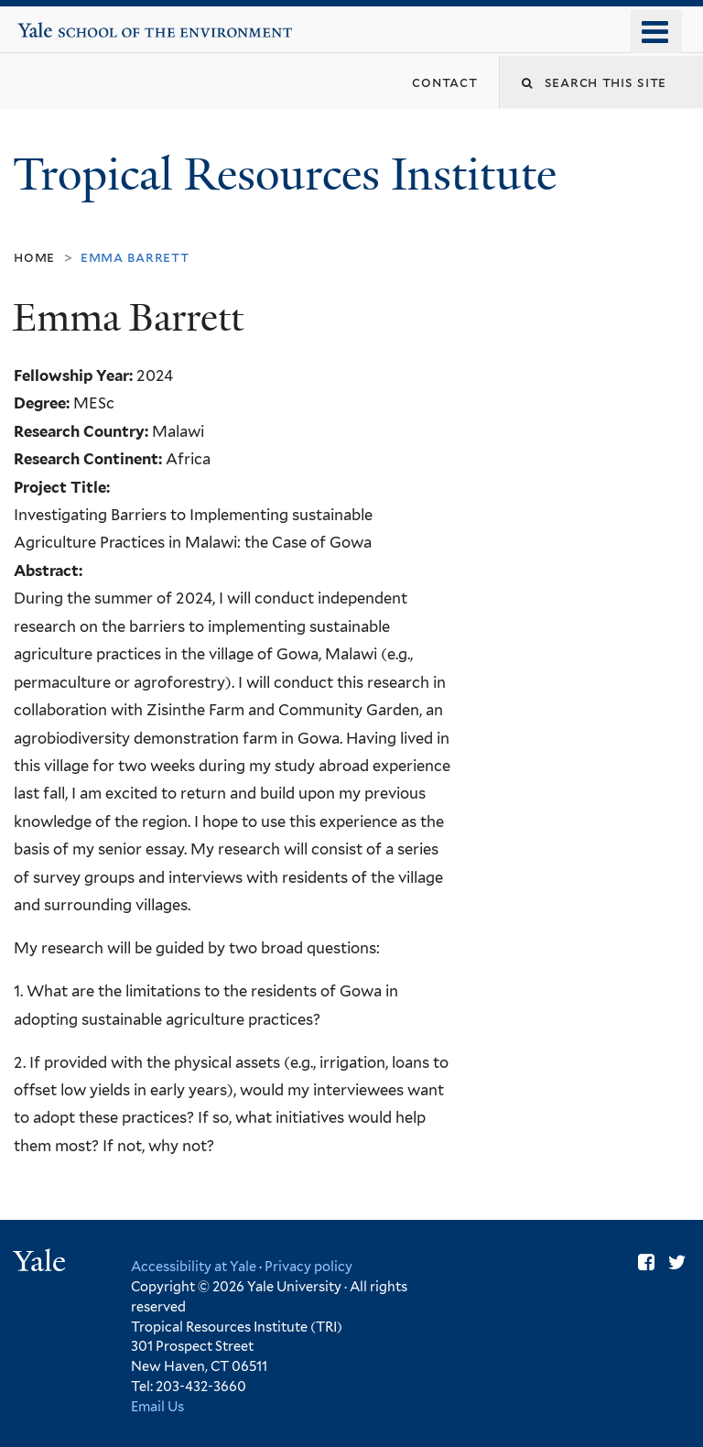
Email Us (157, 1406)
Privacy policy (308, 1266)
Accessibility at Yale (193, 1266)
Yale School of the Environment (74, 22)
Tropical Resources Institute (290, 174)
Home (34, 257)
